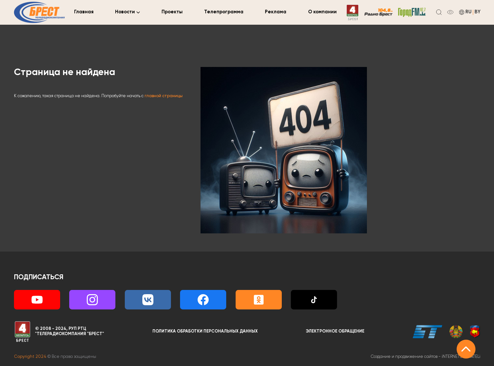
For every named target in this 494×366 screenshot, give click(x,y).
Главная (84, 12)
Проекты (172, 12)
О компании (322, 12)
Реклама (275, 12)
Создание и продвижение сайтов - (425, 357)
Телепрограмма (223, 12)
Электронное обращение (335, 331)
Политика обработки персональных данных (205, 331)
